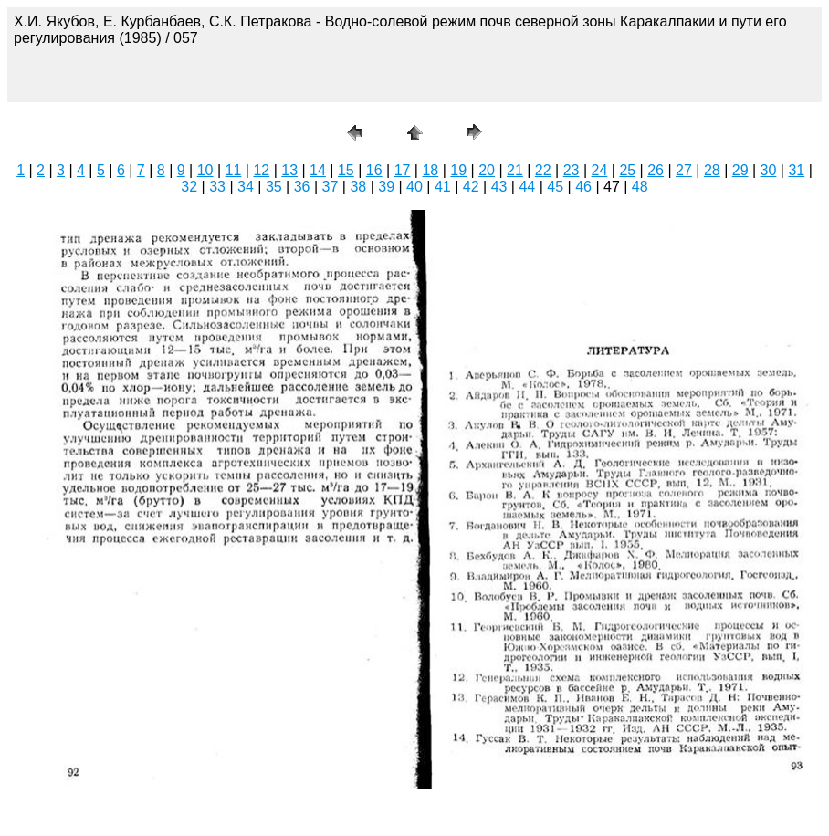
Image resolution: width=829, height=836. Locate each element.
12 (261, 170)
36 (302, 186)
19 (458, 170)
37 (330, 186)
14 (318, 170)
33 (217, 186)
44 (527, 186)
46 (583, 186)
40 (414, 186)
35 (274, 186)
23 (571, 170)
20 (486, 170)
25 (627, 170)
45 (555, 186)
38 (358, 186)
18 (430, 170)
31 (796, 170)
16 (374, 170)
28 (712, 170)
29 (740, 170)
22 (543, 170)
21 (515, 170)
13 (289, 170)
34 (245, 186)
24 (600, 170)
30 (769, 170)
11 (234, 170)
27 (684, 170)
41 (443, 186)
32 (189, 186)
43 (499, 186)
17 (402, 170)
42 (471, 186)
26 (655, 170)
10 (205, 170)
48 (640, 186)
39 (386, 186)
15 (346, 170)
